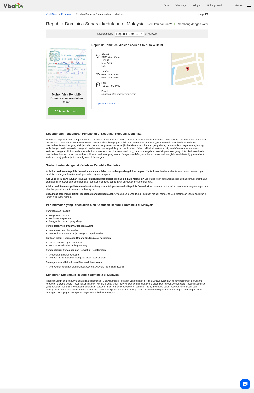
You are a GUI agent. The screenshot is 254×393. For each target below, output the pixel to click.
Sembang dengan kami (191, 24)
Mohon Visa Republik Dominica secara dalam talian (67, 98)
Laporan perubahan (105, 103)
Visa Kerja (180, 5)
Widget (197, 5)
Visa (166, 5)
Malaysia (150, 33)
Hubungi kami (214, 5)
